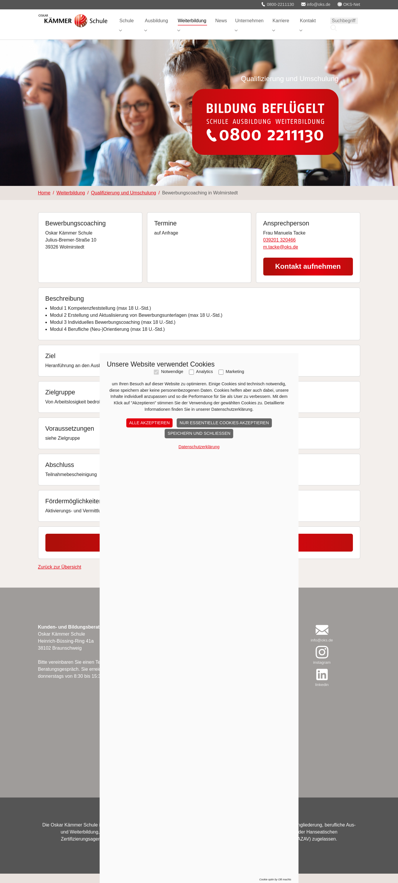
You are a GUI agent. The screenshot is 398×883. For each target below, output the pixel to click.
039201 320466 (279, 249)
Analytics (204, 384)
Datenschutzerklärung (199, 459)
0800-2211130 (277, 4)
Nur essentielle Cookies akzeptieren (224, 435)
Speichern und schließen (199, 446)
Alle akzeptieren (149, 435)
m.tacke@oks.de (280, 256)
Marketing (235, 384)
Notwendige (172, 384)
